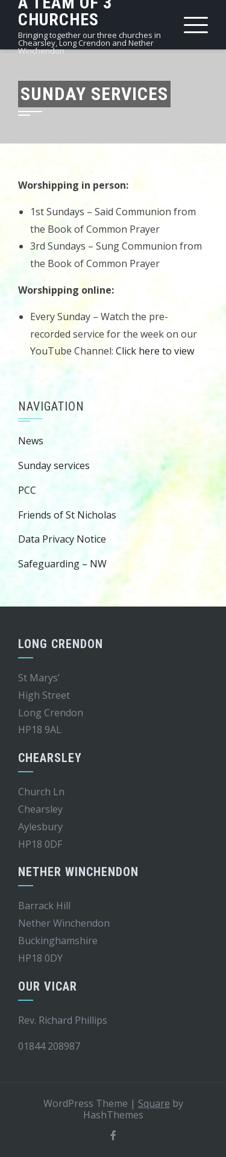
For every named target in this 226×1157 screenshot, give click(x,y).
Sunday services (54, 465)
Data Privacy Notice (62, 539)
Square (154, 1103)
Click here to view (155, 351)
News (30, 440)
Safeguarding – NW (62, 563)
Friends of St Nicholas (67, 515)
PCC (27, 490)
